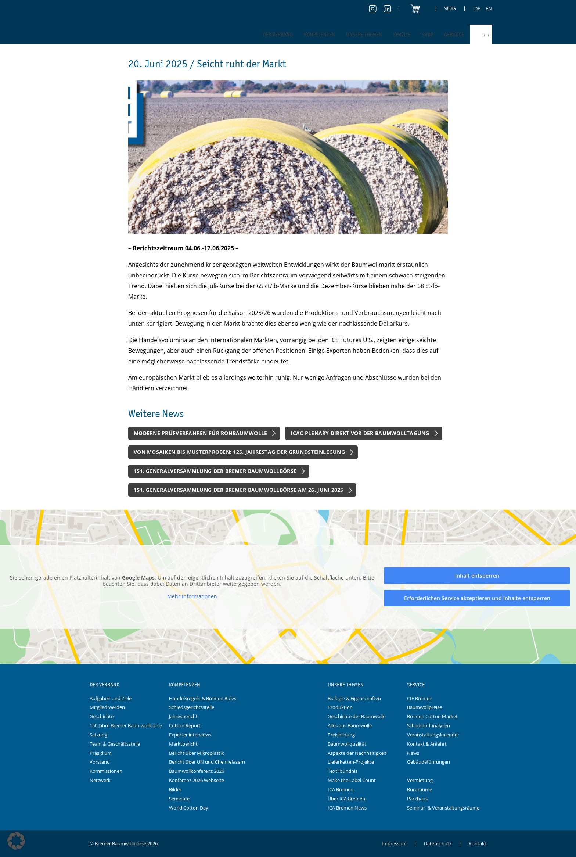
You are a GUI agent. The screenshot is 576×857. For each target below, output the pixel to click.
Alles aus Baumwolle (350, 725)
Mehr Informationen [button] (192, 596)
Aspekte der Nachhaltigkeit (357, 753)
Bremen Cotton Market (432, 716)
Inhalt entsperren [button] (477, 575)
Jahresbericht (183, 716)
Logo (288, 685)
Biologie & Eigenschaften (354, 698)
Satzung (98, 734)
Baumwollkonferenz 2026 (196, 771)
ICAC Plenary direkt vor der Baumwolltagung (360, 433)
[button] (16, 841)
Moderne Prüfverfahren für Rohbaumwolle (200, 433)
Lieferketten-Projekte (351, 762)
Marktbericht (183, 744)
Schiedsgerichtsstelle (191, 707)
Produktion (340, 707)
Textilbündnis (342, 771)
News (413, 753)
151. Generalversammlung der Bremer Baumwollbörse (215, 470)
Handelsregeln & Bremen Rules (202, 698)
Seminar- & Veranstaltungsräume (443, 807)
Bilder (175, 789)
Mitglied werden (107, 707)
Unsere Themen (364, 34)
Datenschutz (437, 843)
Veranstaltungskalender (433, 734)
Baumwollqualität (347, 744)
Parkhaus (417, 798)
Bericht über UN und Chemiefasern (207, 762)
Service (402, 34)
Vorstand (100, 762)
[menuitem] (477, 8)
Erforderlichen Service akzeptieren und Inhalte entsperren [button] (477, 598)
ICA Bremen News (347, 807)
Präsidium (101, 753)
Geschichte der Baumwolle (356, 716)
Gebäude (454, 34)
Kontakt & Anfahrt (427, 744)
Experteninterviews (190, 734)
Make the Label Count (352, 780)
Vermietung (420, 780)
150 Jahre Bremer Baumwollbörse (126, 725)
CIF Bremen (419, 698)
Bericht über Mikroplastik (196, 753)
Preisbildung (341, 734)
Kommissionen (106, 771)
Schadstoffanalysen (428, 725)
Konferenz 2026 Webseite (196, 780)
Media (450, 8)
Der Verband (278, 34)
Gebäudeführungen (428, 762)
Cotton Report (185, 725)
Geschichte (102, 716)
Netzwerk (100, 780)
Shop (427, 34)
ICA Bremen (340, 789)
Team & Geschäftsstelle (115, 744)
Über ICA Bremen (346, 798)
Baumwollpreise (424, 707)
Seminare (179, 798)
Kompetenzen (319, 34)
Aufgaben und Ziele (111, 698)
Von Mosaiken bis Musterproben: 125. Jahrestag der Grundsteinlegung (239, 451)
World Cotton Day (188, 807)
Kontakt (477, 843)
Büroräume (419, 789)
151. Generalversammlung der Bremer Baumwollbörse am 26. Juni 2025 (238, 489)
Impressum (394, 843)
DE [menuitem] (477, 8)
